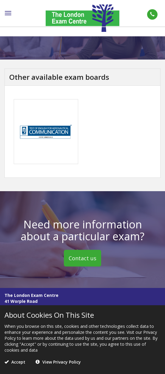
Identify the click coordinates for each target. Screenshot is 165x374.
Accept (14, 362)
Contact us (82, 257)
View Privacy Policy (58, 362)
